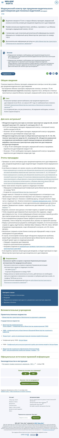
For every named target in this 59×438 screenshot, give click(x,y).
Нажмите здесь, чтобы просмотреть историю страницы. (16, 391)
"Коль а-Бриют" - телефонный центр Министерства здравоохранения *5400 (25, 326)
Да (25, 373)
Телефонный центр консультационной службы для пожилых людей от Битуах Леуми (32, 344)
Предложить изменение (29, 383)
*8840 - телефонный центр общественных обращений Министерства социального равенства (27, 331)
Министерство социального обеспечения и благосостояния (21, 349)
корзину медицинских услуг (42, 201)
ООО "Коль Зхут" (39, 423)
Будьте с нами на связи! (14, 407)
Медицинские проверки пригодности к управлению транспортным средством (27, 300)
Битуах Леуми (23, 340)
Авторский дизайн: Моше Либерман (38, 402)
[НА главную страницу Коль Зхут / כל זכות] (10, 2)
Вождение (7, 297)
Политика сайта (13, 405)
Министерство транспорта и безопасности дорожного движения (24, 317)
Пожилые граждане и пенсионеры (14, 295)
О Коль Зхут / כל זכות (13, 399)
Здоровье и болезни (10, 302)
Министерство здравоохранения (13, 325)
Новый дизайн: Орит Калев (36, 404)
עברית (2, 14)
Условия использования (48, 429)
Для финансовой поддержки (15, 409)
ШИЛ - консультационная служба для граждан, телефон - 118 (21, 350)
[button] (2, 2)
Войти (10, 411)
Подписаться (36, 417)
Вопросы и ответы (13, 401)
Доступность (12, 403)
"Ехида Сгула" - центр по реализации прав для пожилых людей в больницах (25, 336)
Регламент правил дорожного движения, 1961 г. (18, 364)
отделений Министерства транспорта (24, 192)
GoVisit (13, 269)
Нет (33, 373)
